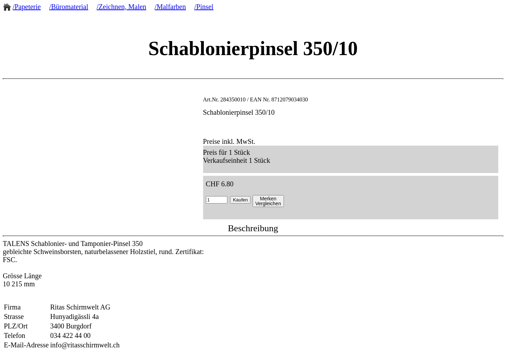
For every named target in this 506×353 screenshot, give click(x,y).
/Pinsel (203, 7)
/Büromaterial (68, 7)
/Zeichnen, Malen (121, 7)
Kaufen (240, 199)
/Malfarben (170, 7)
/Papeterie (27, 7)
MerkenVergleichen (268, 201)
